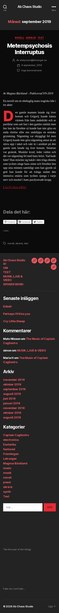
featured (9, 449)
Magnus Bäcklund (15, 463)
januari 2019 (11, 403)
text (26, 243)
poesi (7, 482)
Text (41, 37)
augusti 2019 (12, 394)
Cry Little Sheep (14, 321)
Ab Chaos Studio (29, 6)
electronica (11, 439)
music (7, 468)
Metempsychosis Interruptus (29, 49)
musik (7, 472)
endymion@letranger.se (33, 60)
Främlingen (11, 454)
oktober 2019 (12, 384)
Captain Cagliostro (16, 435)
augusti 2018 (12, 417)
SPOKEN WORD (13, 284)
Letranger (10, 458)
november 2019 (14, 379)
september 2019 (14, 389)
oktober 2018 (12, 412)
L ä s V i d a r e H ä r (14, 187)
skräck (31, 37)
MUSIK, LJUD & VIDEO (31, 350)
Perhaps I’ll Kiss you (16, 313)
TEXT (7, 272)
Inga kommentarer (31, 70)
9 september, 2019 (31, 65)
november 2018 (14, 408)
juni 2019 (9, 398)
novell (19, 37)
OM (5, 268)
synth (7, 491)
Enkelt (7, 306)
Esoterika (9, 444)
